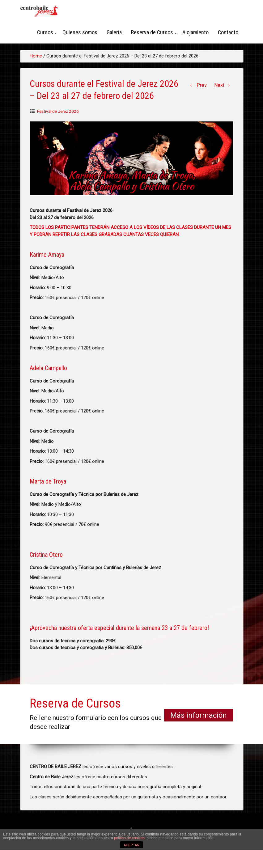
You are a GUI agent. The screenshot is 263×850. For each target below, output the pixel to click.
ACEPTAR (131, 845)
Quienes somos (79, 32)
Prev (197, 85)
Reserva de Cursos (152, 32)
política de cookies (129, 838)
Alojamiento (195, 32)
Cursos (45, 32)
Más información (198, 715)
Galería (114, 32)
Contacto (228, 32)
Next (224, 85)
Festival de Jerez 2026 (58, 111)
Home (36, 56)
